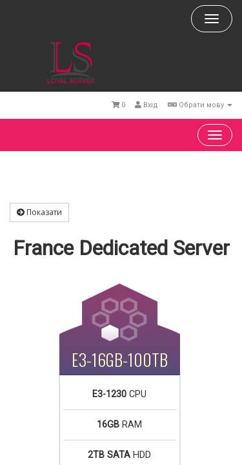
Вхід (146, 105)
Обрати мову (200, 105)
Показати (39, 212)
